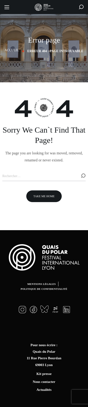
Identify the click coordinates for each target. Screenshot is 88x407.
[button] (81, 7)
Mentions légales (41, 284)
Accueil (12, 50)
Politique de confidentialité (44, 288)
